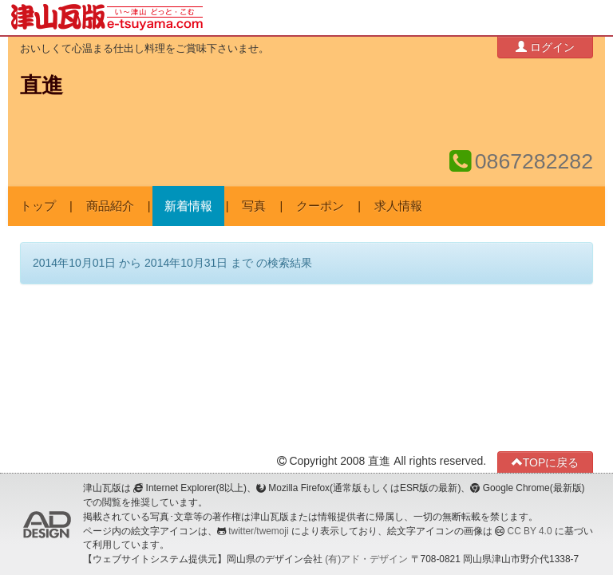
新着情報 (188, 206)
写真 (254, 206)
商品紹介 (110, 206)
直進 (41, 85)
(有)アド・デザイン (366, 559)
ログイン (545, 47)
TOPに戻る (545, 462)
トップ (38, 206)
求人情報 (398, 206)
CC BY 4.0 (530, 531)
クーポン (320, 206)
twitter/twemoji (258, 531)
